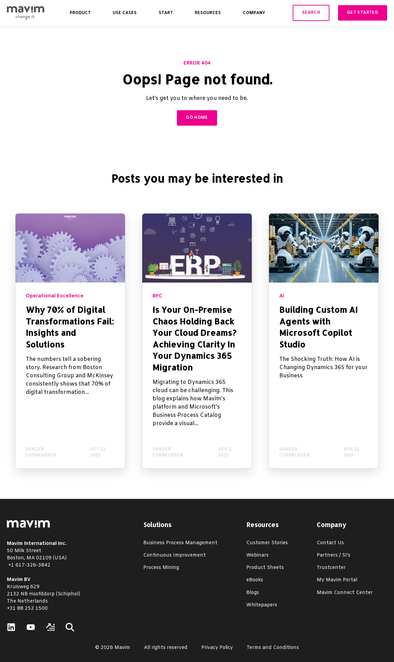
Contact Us (330, 543)
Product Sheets (265, 568)
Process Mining (161, 568)
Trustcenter (331, 568)
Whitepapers (261, 605)
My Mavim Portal (337, 580)
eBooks (254, 580)
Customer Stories (267, 543)
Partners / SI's (333, 555)
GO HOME (197, 118)
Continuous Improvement (174, 555)
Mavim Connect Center (345, 593)
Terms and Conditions (273, 647)
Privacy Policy (217, 647)
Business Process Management (180, 543)
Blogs (252, 593)
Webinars (257, 555)
